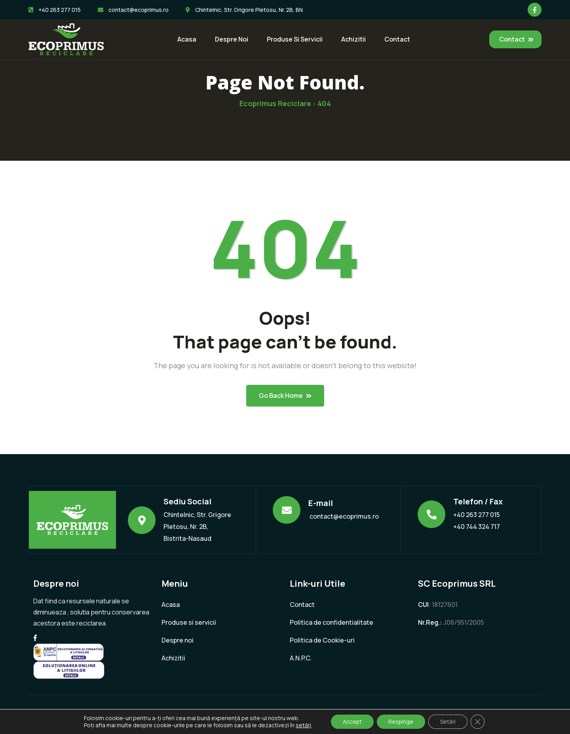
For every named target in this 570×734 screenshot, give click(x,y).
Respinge (401, 721)
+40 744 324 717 (476, 526)
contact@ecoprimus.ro (344, 516)
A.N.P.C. (301, 658)
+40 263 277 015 (476, 514)
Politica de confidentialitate (331, 622)
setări (302, 725)
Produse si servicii (295, 39)
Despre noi (231, 39)
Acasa (186, 39)
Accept (351, 721)
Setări (448, 721)
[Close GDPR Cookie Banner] (478, 722)
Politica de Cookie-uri (322, 640)
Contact (397, 39)
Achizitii (353, 39)
